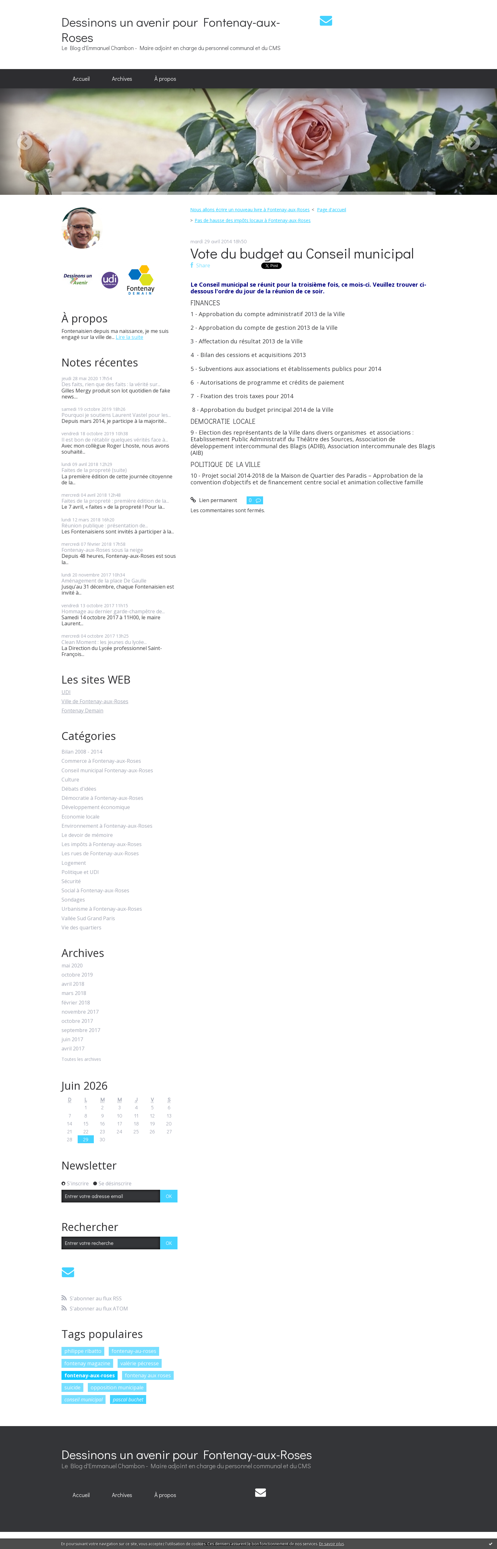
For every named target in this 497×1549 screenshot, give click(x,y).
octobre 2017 (77, 1021)
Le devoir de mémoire (87, 835)
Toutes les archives (81, 1059)
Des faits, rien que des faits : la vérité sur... (110, 384)
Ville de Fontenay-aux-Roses (94, 701)
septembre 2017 (80, 1030)
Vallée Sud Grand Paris (88, 918)
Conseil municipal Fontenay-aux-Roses (107, 771)
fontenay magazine (87, 1363)
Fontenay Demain (82, 710)
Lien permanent (213, 500)
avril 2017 (72, 1049)
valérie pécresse (139, 1363)
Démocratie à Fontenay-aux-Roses (102, 798)
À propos (165, 78)
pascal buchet (128, 1399)
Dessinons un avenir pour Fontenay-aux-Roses (170, 29)
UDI (66, 692)
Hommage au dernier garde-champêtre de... (113, 611)
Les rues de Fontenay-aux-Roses (100, 854)
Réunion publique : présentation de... (104, 525)
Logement (73, 863)
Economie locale (80, 817)
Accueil (81, 78)
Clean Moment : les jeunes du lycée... (104, 642)
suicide (72, 1387)
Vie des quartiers (81, 928)
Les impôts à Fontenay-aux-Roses (101, 844)
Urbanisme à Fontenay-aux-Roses (101, 909)
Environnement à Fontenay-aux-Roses (106, 826)
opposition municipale (117, 1387)
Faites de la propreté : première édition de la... (115, 500)
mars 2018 (73, 993)
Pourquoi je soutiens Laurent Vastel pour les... (116, 414)
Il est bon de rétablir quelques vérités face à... (114, 439)
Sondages (73, 900)
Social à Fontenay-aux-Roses (95, 891)
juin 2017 (72, 1039)
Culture (70, 780)
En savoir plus (331, 1543)
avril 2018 (72, 984)
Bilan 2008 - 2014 (81, 752)
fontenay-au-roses (134, 1351)
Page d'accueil (331, 210)
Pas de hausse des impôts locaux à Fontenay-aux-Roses (253, 220)
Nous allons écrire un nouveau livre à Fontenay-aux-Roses (250, 210)
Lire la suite (129, 337)
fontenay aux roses (148, 1375)
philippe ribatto (82, 1351)
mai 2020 (72, 966)
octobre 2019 (77, 975)
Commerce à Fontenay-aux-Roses (101, 761)
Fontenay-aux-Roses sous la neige (102, 549)
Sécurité (71, 881)
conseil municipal (83, 1399)
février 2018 (75, 1003)
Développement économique (95, 807)
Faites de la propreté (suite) (94, 470)
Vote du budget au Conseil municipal (302, 253)
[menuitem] (81, 79)
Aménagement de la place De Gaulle (103, 580)
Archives (122, 78)
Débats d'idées (78, 789)
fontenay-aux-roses (89, 1375)
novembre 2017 (80, 1012)
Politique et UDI (80, 872)
